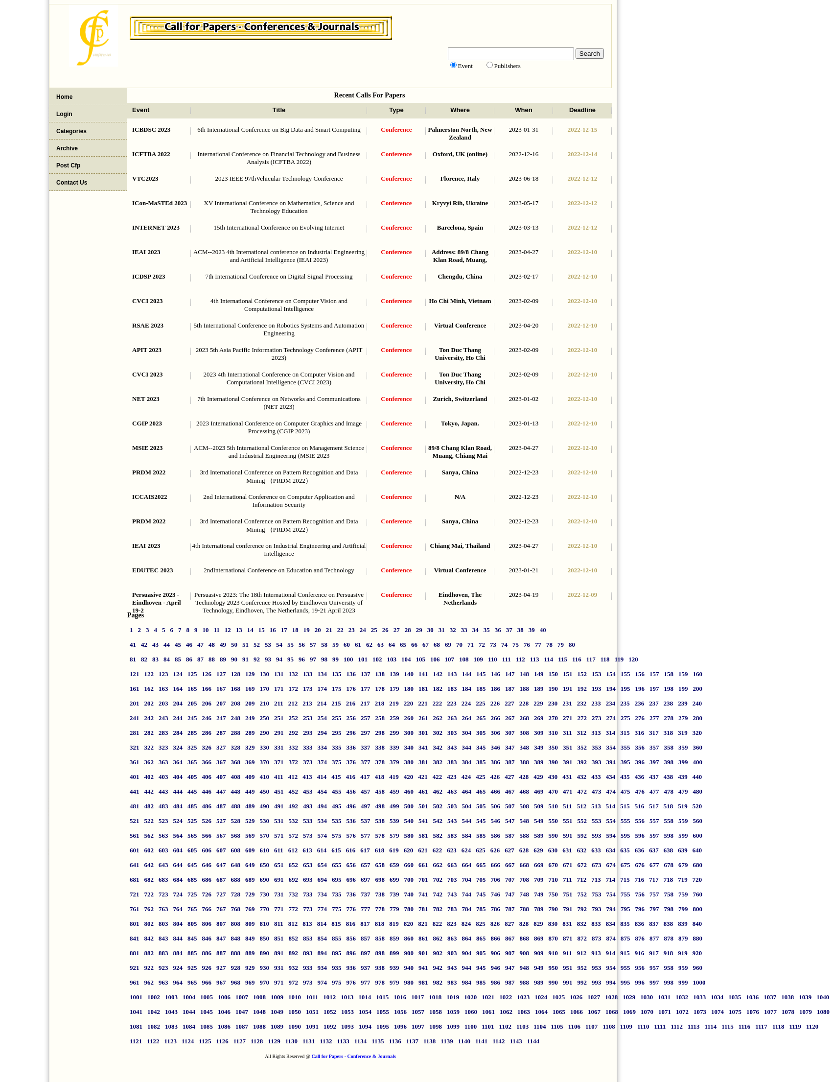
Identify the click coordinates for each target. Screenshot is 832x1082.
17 (284, 630)
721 (134, 894)
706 (496, 879)
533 (308, 820)
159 (683, 674)
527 (221, 820)
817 (365, 923)
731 (279, 894)
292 (294, 732)
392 (582, 762)
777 (365, 909)
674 (611, 865)
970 (265, 982)
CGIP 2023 (147, 423)
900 (409, 953)
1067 (594, 1011)
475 (625, 791)
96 (302, 659)
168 (236, 688)
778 (380, 909)
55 (290, 644)
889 (250, 953)
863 (452, 938)
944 (467, 967)
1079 (805, 1011)
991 (568, 982)
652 (294, 865)
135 (337, 674)
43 (155, 644)
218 (380, 703)
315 (625, 732)
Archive (67, 148)
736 (351, 894)
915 (625, 953)
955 (625, 967)
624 (466, 850)
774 (322, 909)
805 (192, 923)
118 (605, 659)
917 (654, 953)
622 (437, 850)
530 (265, 820)
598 (669, 835)
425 (480, 776)
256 (351, 718)
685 (192, 879)
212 (293, 703)
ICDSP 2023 (148, 276)
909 (539, 953)
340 (409, 747)
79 (560, 644)
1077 (770, 1011)
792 (582, 909)
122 (149, 674)
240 (697, 703)
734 (322, 894)
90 (234, 659)
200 (698, 688)
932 (294, 967)
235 (625, 703)
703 (452, 879)
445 (192, 791)
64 (392, 644)
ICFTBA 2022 (151, 154)
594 (611, 835)
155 (625, 674)
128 (236, 674)
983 (452, 982)
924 (178, 967)
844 (178, 938)
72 (482, 644)
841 (134, 938)
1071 (664, 1011)
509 (539, 806)
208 (236, 703)
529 (250, 820)
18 (295, 630)
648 (236, 865)
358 (669, 747)
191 (568, 688)
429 (538, 776)
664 (467, 865)
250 (265, 718)
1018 (435, 997)
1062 (506, 1011)
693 (308, 879)
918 (668, 953)
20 (318, 630)
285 (192, 732)
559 (683, 820)
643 (163, 865)
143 (452, 674)
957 (654, 967)
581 (423, 835)
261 (423, 718)
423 (452, 776)
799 (683, 909)
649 (250, 865)
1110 (643, 1026)
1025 (558, 997)
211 (278, 703)
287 (221, 732)
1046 (224, 1011)
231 (567, 703)
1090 (294, 1026)
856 (351, 938)
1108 (608, 1026)
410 (265, 776)
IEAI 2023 (146, 252)
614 (322, 850)
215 (336, 703)
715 (625, 879)
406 (207, 776)
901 (423, 953)
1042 (153, 1011)
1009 (277, 997)
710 (553, 879)
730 (265, 894)
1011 (312, 997)
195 (625, 688)
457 (365, 791)
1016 (399, 997)
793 (596, 909)
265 (481, 718)
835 (625, 923)
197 (654, 688)
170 (265, 688)
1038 (787, 997)
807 (221, 923)
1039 (805, 997)
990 (553, 982)
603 (163, 850)
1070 (647, 1011)
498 (380, 806)
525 (192, 820)
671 (568, 865)
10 (206, 630)
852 (294, 938)
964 (178, 982)
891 (279, 953)
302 (438, 732)
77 (538, 644)
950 (553, 967)
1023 (523, 997)
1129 (274, 1041)
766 (207, 909)
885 (192, 953)
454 (322, 791)
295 (337, 732)
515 (625, 806)
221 (423, 703)
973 (308, 982)
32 (453, 630)
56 (302, 644)
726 (207, 894)
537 (365, 820)
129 (250, 674)
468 (525, 791)
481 (134, 806)
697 (365, 879)
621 (423, 850)
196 (640, 688)
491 (279, 806)
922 (149, 967)
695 (337, 879)
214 (322, 703)
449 (250, 791)
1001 (136, 997)
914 (611, 953)
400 (698, 762)
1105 (557, 1026)
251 (279, 718)
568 (236, 835)
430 (553, 776)
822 (437, 923)
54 (279, 644)
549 (539, 820)
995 (625, 982)
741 (423, 894)
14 (250, 630)
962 (149, 982)
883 (163, 953)
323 (163, 747)
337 (365, 747)
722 (149, 894)
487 (221, 806)
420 (409, 776)
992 (582, 982)
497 (365, 806)
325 (192, 747)
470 (553, 791)
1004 (189, 997)
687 (221, 879)
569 (250, 835)
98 (324, 659)
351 (568, 747)
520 (697, 806)
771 (279, 909)
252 (294, 718)
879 (683, 938)
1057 (418, 1011)
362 (149, 762)
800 (698, 909)
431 (567, 776)
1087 (241, 1026)
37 (509, 630)
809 (250, 923)
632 (582, 850)
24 (363, 630)
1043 (171, 1011)
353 (596, 747)
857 (365, 938)
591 (568, 835)
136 (351, 674)
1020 (470, 997)
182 (438, 688)
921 (134, 967)
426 (495, 776)
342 (438, 747)
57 (313, 644)
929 (250, 967)
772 (294, 909)
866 (496, 938)
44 (166, 644)
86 (189, 659)
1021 (488, 997)
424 (466, 776)
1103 (522, 1026)
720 (697, 879)
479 (683, 791)
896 (351, 953)
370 (265, 762)
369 (250, 762)
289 (250, 732)
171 (279, 688)
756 (640, 894)
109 (479, 659)
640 (697, 850)
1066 (576, 1011)
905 (481, 953)
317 (654, 732)
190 (553, 688)
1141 (481, 1041)
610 (265, 850)
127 (221, 674)
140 (409, 674)
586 (496, 835)
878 (669, 938)
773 (308, 909)
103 (392, 659)
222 (437, 703)
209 (250, 703)
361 (134, 762)
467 (510, 791)
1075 (735, 1011)
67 (425, 644)
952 (582, 967)
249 (250, 718)
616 (351, 850)
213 (307, 703)
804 (178, 923)
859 (394, 938)
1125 (205, 1041)
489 (250, 806)
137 (365, 674)
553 (596, 820)
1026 (576, 997)
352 (582, 747)
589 (539, 835)
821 (423, 923)
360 (698, 747)
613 (307, 850)
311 (567, 732)
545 (481, 820)
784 (467, 909)
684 (178, 879)
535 (337, 820)
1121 (136, 1041)
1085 (206, 1026)
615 (336, 850)
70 (459, 644)
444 (178, 791)
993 (596, 982)
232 (582, 703)
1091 (312, 1026)
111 (506, 659)
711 (567, 879)
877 (654, 938)
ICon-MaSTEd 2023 (159, 203)
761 (134, 909)
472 (582, 791)
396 (640, 762)
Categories (71, 131)
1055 (382, 1011)
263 (452, 718)
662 (438, 865)
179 (394, 688)
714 (611, 879)
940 (409, 967)
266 (496, 718)
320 (697, 732)
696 (351, 879)
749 (539, 894)
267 (510, 718)
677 (654, 865)
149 (539, 674)
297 (365, 732)
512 (582, 806)
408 (236, 776)
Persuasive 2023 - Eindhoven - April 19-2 (156, 602)
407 (221, 776)
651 (279, 865)
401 (134, 776)
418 (380, 776)
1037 (769, 997)
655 (337, 865)
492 (294, 806)
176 (351, 688)
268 (525, 718)
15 (261, 630)
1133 (343, 1041)
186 (496, 688)
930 (265, 967)
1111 (660, 1026)
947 (510, 967)
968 (236, 982)
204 (178, 703)
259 (394, 718)
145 (481, 674)
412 (293, 776)
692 (294, 879)
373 (308, 762)
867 (510, 938)
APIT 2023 (147, 349)
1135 (377, 1041)
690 (265, 879)
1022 (505, 997)
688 (236, 879)
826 (495, 923)
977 (365, 982)
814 (322, 923)
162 (149, 688)
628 (524, 850)
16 (273, 630)
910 (553, 953)
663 (452, 865)
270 (553, 718)
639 (683, 850)
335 (337, 747)
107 (450, 659)
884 (178, 953)
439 (683, 776)
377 (365, 762)
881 (134, 953)
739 (394, 894)
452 (294, 791)
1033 (699, 997)
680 (698, 865)
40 (543, 630)
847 (221, 938)
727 (221, 894)
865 (481, 938)
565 (192, 835)
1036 (752, 997)
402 (149, 776)
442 (149, 791)
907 (510, 953)
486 (207, 806)
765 (192, 909)
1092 (330, 1026)
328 (236, 747)
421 (423, 776)
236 (640, 703)
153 (596, 674)
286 (207, 732)
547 (510, 820)
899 (394, 953)
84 (166, 659)
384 (467, 762)
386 (496, 762)
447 (221, 791)
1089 (277, 1026)
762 (149, 909)
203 (163, 703)
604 (178, 850)
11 (217, 630)
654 (322, 865)
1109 (626, 1026)
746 (496, 894)
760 (698, 894)
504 (467, 806)
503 (452, 806)
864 (467, 938)
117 (591, 659)
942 (438, 967)
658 (380, 865)
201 (134, 703)
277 (654, 718)
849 (250, 938)
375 (337, 762)
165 (192, 688)
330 (265, 747)
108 (464, 659)
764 (178, 909)
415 (336, 776)
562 (149, 835)
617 (365, 850)
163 (163, 688)
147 (510, 674)
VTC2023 (145, 178)
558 (669, 820)
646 (207, 865)
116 (576, 659)
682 (149, 879)
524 (178, 820)
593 (596, 835)
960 (698, 967)
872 (582, 938)
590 (553, 835)
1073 (699, 1011)
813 (307, 923)
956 (640, 967)
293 (308, 732)
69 (448, 644)
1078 (788, 1011)
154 (611, 674)
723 (163, 894)
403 (163, 776)
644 (178, 865)
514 (611, 806)
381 (423, 762)
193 (596, 688)
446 (207, 791)
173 (308, 688)
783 (452, 909)
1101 (488, 1026)
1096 (400, 1026)
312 (582, 732)
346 (496, 747)
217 (365, 703)
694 (322, 879)
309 (539, 732)
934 (322, 967)
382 (438, 762)
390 (553, 762)
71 (470, 644)
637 (654, 850)
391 (568, 762)
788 (525, 909)
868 (525, 938)
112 (520, 659)
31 (442, 630)
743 (452, 894)
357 (654, 747)
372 (294, 762)
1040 (822, 997)
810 (265, 923)
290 (265, 732)
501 (423, 806)
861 (423, 938)
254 (322, 718)
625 (480, 850)
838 (668, 923)
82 (144, 659)
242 (149, 718)
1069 (629, 1011)
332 (294, 747)
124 (178, 674)
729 (250, 894)
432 (582, 776)
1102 (505, 1026)
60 (347, 644)
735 (337, 894)
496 (351, 806)
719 (683, 879)
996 (640, 982)
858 (380, 938)
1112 (676, 1026)
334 (322, 747)
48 (211, 644)
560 (698, 820)
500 (409, 806)
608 (236, 850)
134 (322, 674)
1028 (611, 997)
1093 (347, 1026)
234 (611, 703)
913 (596, 953)
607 (221, 850)
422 (437, 776)
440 (697, 776)
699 (394, 879)
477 (654, 791)
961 (134, 982)
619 (394, 850)
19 (306, 630)
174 (322, 688)
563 (163, 835)
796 (640, 909)
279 (683, 718)
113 (534, 659)
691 (279, 879)
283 (163, 732)
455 (337, 791)
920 (697, 953)
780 (409, 909)
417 (365, 776)
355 (625, 747)
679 (683, 865)
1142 (498, 1041)
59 (335, 644)
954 (611, 967)
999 (683, 982)
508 (525, 806)
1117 (761, 1026)
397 (654, 762)
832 (582, 923)
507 (510, 806)
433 (596, 776)
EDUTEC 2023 (152, 570)
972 (294, 982)
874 (611, 938)
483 (163, 806)
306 (496, 732)
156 (640, 674)
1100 (470, 1026)
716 (640, 879)
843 (163, 938)
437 (654, 776)
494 (322, 806)
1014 (364, 997)
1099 (453, 1026)
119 (619, 659)
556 (640, 820)
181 (423, 688)
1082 (153, 1026)
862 (438, 938)
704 (467, 879)
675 (625, 865)
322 (149, 747)
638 (668, 850)
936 (351, 967)
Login (64, 114)
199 (683, 688)
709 (539, 879)
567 (221, 835)
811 (278, 923)
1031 (664, 997)
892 (294, 953)
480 (698, 791)
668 (525, 865)
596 (640, 835)
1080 (823, 1011)
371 (279, 762)
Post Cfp (68, 165)
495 (337, 806)
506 (496, 806)
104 (406, 659)
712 (582, 879)
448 (236, 791)
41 (133, 644)
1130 (291, 1041)
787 (510, 909)
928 (236, 967)
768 (236, 909)
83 (155, 659)
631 (567, 850)
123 (163, 674)
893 (308, 953)
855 (337, 938)
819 (394, 923)
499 (394, 806)
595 (625, 835)
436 (640, 776)
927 (221, 967)
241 (134, 718)
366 (207, 762)
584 (467, 835)
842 (149, 938)
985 (481, 982)
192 (582, 688)
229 (538, 703)
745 (481, 894)
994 (611, 982)
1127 (239, 1041)
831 (567, 923)
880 (698, 938)
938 (380, 967)
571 (279, 835)
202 (149, 703)
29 (419, 630)
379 (394, 762)
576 (351, 835)
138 (380, 674)
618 (380, 850)
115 (562, 659)
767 (221, 909)
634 (611, 850)
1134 (360, 1041)
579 (394, 835)
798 (669, 909)
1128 (257, 1041)
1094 (365, 1026)
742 (438, 894)
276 (640, 718)
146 (496, 674)
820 (409, 923)
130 (265, 674)
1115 (727, 1026)
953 (596, 967)
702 (438, 879)
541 (423, 820)
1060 (470, 1011)
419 (394, 776)
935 (337, 967)
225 (480, 703)
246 (207, 718)
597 (654, 835)
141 (423, 674)
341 (423, 747)
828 (524, 923)
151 (568, 674)
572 (294, 835)
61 (358, 644)
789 (539, 909)
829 (538, 923)
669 (539, 865)
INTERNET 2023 (156, 227)
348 (525, 747)
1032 (681, 997)
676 (640, 865)
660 (409, 865)
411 (278, 776)
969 (250, 982)
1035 (734, 997)
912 (582, 953)
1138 (429, 1041)
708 (525, 879)
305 (481, 732)
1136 (395, 1041)
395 (625, 762)
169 (250, 688)
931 (279, 967)
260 (409, 718)
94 (279, 659)
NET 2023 (146, 398)
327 (221, 747)
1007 (241, 997)
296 (351, 732)
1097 (418, 1026)
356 (640, 747)
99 (335, 659)
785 (481, 909)
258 (380, 718)
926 (207, 967)
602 (149, 850)
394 (611, 762)
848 (236, 938)
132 (294, 674)
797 (654, 909)
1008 (259, 997)
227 (509, 703)
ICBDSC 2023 (151, 129)
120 (633, 659)
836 (640, 923)
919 (683, 953)
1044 (189, 1011)
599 (683, 835)
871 (568, 938)
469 (539, 791)
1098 (435, 1026)
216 (351, 703)
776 (351, 909)
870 (553, 938)
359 (683, 747)
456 (351, 791)
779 (394, 909)
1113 (694, 1026)
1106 (574, 1026)
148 (525, 674)
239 (683, 703)
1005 (206, 997)
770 (265, 909)
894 (322, 953)
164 (178, 688)
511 (567, 806)
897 (365, 953)
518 (668, 806)
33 (464, 630)
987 (510, 982)
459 (394, 791)
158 (669, 674)
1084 (189, 1026)
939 (394, 967)
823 (452, 923)
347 (510, 747)
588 (525, 835)
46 (189, 644)
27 (396, 630)
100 (348, 659)
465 (481, 791)
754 (611, 894)
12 (228, 630)
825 (480, 923)
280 (698, 718)
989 (539, 982)
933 (308, 967)
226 (495, 703)
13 (239, 630)
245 (192, 718)
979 (394, 982)
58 (324, 644)
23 (351, 630)
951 (568, 967)
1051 (312, 1011)
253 (308, 718)
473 (596, 791)
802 (149, 923)
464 (467, 791)
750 (553, 894)
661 (423, 865)
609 (250, 850)
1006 (224, 997)
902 (438, 953)
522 (149, 820)
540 (409, 820)
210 (265, 703)
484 (178, 806)
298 (380, 732)
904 (467, 953)
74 (504, 644)
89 (223, 659)
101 (363, 659)
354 (611, 747)
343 (452, 747)
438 (668, 776)
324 (178, 747)
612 (293, 850)
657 (365, 865)
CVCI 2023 (147, 301)
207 (221, 703)
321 (134, 747)
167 (221, 688)
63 (380, 644)
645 (192, 865)
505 (481, 806)
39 (532, 630)
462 (438, 791)
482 (149, 806)
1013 (347, 997)
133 (308, 674)
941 (423, 967)
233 (596, 703)
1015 (382, 997)
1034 (717, 997)
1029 (629, 997)
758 (669, 894)
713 (596, 879)
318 (668, 732)
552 (582, 820)
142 (438, 674)
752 (582, 894)
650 (265, 865)
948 (525, 967)
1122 (153, 1041)
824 (466, 923)
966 (207, 982)
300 (409, 732)
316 (640, 732)
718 (668, 879)
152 (582, 674)
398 (669, 762)
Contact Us (71, 182)
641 (134, 865)
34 (475, 630)
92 (257, 659)
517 (654, 806)
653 (308, 865)
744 (467, 894)
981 (423, 982)
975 (337, 982)
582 (438, 835)
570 (265, 835)
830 (553, 923)
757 (654, 894)
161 (134, 688)
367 (221, 762)
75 (515, 644)
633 (596, 850)
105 (421, 659)
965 (192, 982)
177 (365, 688)
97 (313, 659)
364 (178, 762)
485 (192, 806)
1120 (812, 1026)
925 (192, 967)
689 (250, 879)
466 (496, 791)
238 (668, 703)
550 (553, 820)
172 (294, 688)
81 (133, 659)
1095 (382, 1026)
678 (669, 865)
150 (553, 674)
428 (524, 776)
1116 (745, 1026)
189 (539, 688)
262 (438, 718)
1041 (136, 1011)
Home (64, 97)
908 (525, 953)
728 (236, 894)
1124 (188, 1041)
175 (337, 688)
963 (163, 982)
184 (467, 688)
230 (553, 703)
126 (207, 674)
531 (279, 820)
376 (351, 762)
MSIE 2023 (147, 447)
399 (683, 762)
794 (611, 909)
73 (493, 644)
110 (492, 659)
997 (654, 982)
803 (163, 923)
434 (611, 776)
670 (553, 865)
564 (178, 835)
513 (596, 806)
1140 (464, 1041)
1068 (611, 1011)
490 (265, 806)
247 (221, 718)
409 (250, 776)
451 (279, 791)
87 (200, 659)
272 (582, 718)
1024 (540, 997)
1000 (699, 982)
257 (365, 718)
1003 (171, 997)
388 (525, 762)
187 (510, 688)
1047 (241, 1011)
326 (207, 747)
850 (265, 938)
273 (596, 718)
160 (698, 674)
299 (394, 732)
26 (385, 630)
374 (322, 762)
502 (438, 806)
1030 (646, 997)
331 (279, 747)
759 (683, 894)
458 (380, 791)
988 (525, 982)
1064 (541, 1011)
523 (163, 820)
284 (178, 732)
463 (452, 791)
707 (510, 879)
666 (496, 865)
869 (539, 938)
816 (351, 923)
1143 (516, 1041)
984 (467, 982)
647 (221, 865)
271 (568, 718)
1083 (171, 1026)
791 (568, 909)
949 (539, 967)
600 (698, 835)
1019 (452, 997)
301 (423, 732)
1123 (170, 1041)
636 (640, 850)
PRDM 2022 (148, 472)
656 (351, 865)
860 (409, 938)
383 (452, 762)
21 (329, 630)
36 (498, 630)
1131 (308, 1041)
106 (435, 659)
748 (525, 894)
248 (236, 718)
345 (481, 747)
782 (438, 909)
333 (308, 747)
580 (409, 835)
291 (279, 732)
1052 (330, 1011)
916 (640, 953)
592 (582, 835)
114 (548, 659)
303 (452, 732)
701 (423, 879)
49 (223, 644)
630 (553, 850)
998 (669, 982)
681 (134, 879)
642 (149, 865)
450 (265, 791)
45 (178, 644)
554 (611, 820)
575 (337, 835)
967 (221, 982)
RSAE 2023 (147, 325)
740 (409, 894)
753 (596, 894)
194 (611, 688)
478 (669, 791)
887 (221, 953)
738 (380, 894)
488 (236, 806)
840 (697, 923)
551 (568, 820)
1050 (294, 1011)
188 (525, 688)
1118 (778, 1026)
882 (149, 953)
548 (525, 820)
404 (178, 776)
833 (596, 923)
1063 (523, 1011)
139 (394, 674)
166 (207, 688)
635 (625, 850)
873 (596, 938)
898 (380, 953)
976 (351, 982)
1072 (682, 1011)
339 (394, 747)
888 (236, 953)
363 (163, 762)
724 (178, 894)
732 (294, 894)
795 (625, 909)
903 (452, 953)
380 (409, 762)
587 (510, 835)
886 (207, 953)
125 (192, 674)
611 (278, 850)
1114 (711, 1026)
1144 (533, 1041)
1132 (326, 1041)
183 (452, 688)
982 (438, 982)
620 (409, 850)
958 (669, 967)
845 (192, 938)
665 (481, 865)
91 (245, 659)
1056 (400, 1011)
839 (683, 923)
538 (380, 820)
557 (654, 820)
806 (207, 923)
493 (308, 806)
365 (192, 762)
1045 (206, 1011)
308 (525, 732)
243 (163, 718)
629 (538, 850)
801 (134, 923)
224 (466, 703)
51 (245, 644)
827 (509, 923)
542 (438, 820)
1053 (347, 1011)
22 (340, 630)
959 (683, 967)
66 (414, 644)
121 (134, 674)
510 (553, 806)
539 (394, 820)
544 (467, 820)
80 (572, 644)
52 (257, 644)
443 (163, 791)
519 (683, 806)
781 (423, 909)
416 (351, 776)
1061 (488, 1011)
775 (337, 909)
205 (192, 703)
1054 (365, 1011)
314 (611, 732)
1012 (329, 997)
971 (279, 982)
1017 (417, 997)
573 (308, 835)
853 (308, 938)
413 (307, 776)
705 (481, 879)
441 (134, 791)
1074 (717, 1011)
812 (293, 923)
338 (380, 747)
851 (279, 938)
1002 (153, 997)
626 (495, 850)
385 (481, 762)
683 (163, 879)
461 (423, 791)
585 (481, 835)
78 (549, 644)
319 (683, 732)
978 (380, 982)
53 (268, 644)
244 (178, 718)
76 (527, 644)
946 (496, 967)
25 (374, 630)
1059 (453, 1011)
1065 (559, 1011)
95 (290, 659)
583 (452, 835)
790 (553, 909)
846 (207, 938)
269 (539, 718)
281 (134, 732)
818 (380, 923)
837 (654, 923)
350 (553, 747)
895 (337, 953)
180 (409, 688)
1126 (222, 1041)
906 (496, 953)
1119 (795, 1026)
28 (408, 630)
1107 (591, 1026)
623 (452, 850)
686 (207, 879)
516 (640, 806)
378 (380, 762)
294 (322, 732)
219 (394, 703)
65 (403, 644)
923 (163, 967)
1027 (593, 997)
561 (134, 835)
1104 (539, 1026)
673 (596, 865)
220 (409, 703)
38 (520, 630)
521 (134, 820)
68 (437, 644)
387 (510, 762)
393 (596, 762)
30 (430, 630)
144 (467, 674)
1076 (752, 1011)
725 (192, 894)
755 (625, 894)
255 (337, 718)
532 (294, 820)
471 (568, 791)
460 (409, 791)
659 (394, 865)
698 (380, 879)
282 (149, 732)
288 (236, 732)
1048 (259, 1011)
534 (322, 820)
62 (369, 644)
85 (178, 659)
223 (452, 703)
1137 (412, 1041)
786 (496, 909)
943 (452, 967)
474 (611, 791)
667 (510, 865)
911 (567, 953)
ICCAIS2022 (149, 496)
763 (163, 909)
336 (351, 747)
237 (654, 703)
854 (322, 938)
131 (279, 674)
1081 (136, 1026)
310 (553, 732)
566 (207, 835)
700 (409, 879)
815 (336, 923)
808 (236, 923)
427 (509, 776)
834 (611, 923)
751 (568, 894)
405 (192, 776)
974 (322, 982)
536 (351, 820)
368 (236, 762)
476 (640, 791)
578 (380, 835)
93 (268, 659)
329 (250, 747)
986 (496, 982)
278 (669, 718)
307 (510, 732)
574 (322, 835)
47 (200, 644)
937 (365, 967)
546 (496, 820)
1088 (259, 1026)
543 (452, 820)
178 (380, 688)
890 (265, 953)
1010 (294, 997)
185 (481, 688)
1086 (224, 1026)
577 (365, 835)
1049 (277, 1011)
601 (134, 850)
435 (625, 776)
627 (509, 850)
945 (481, 967)
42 (144, 644)
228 (524, 703)
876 (640, 938)
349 (539, 747)
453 (308, 791)
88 (211, 659)
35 (487, 630)
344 (467, 747)
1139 (446, 1041)
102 (377, 659)
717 (654, 879)
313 (596, 732)
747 (510, 894)
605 (192, 850)
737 (365, 894)
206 (207, 703)
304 (467, 732)
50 (234, 644)
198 (669, 688)
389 (539, 762)
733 (308, 894)
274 (611, 718)
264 (467, 718)
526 (207, 820)
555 (625, 820)
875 (625, 938)
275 (625, 718)
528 (236, 820)
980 (409, 982)
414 (322, 776)
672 (582, 865)
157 (654, 674)
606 (207, 850)
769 (250, 909)
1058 (435, 1011)
